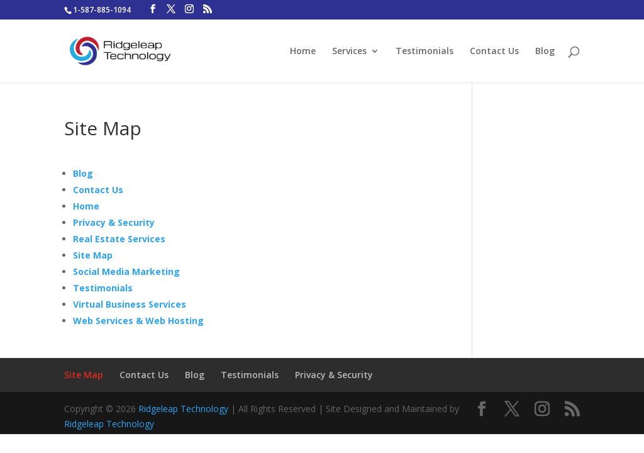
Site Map (93, 255)
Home (303, 52)
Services (349, 52)
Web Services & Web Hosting (138, 321)
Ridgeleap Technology (183, 409)
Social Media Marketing (126, 271)
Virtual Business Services (129, 304)
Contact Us (494, 52)
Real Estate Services (119, 239)
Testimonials (424, 52)
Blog (545, 52)
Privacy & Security (114, 222)
